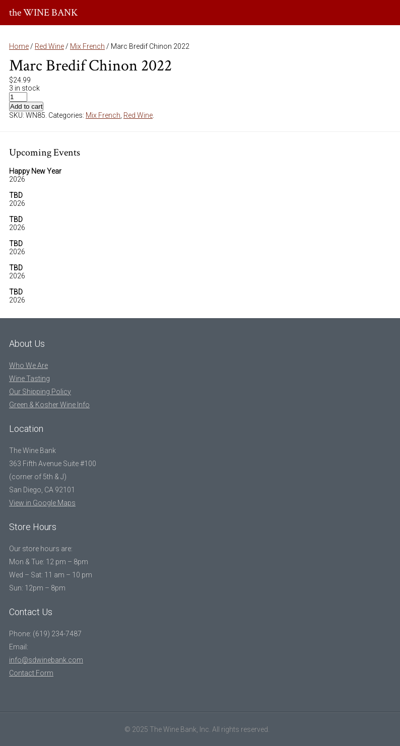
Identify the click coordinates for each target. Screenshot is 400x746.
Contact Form (31, 673)
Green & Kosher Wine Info (49, 405)
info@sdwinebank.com (46, 660)
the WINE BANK (43, 12)
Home (19, 46)
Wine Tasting (29, 379)
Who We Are (28, 365)
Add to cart (26, 106)
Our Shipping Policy (40, 392)
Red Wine (49, 46)
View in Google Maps (42, 503)
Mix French (87, 46)
